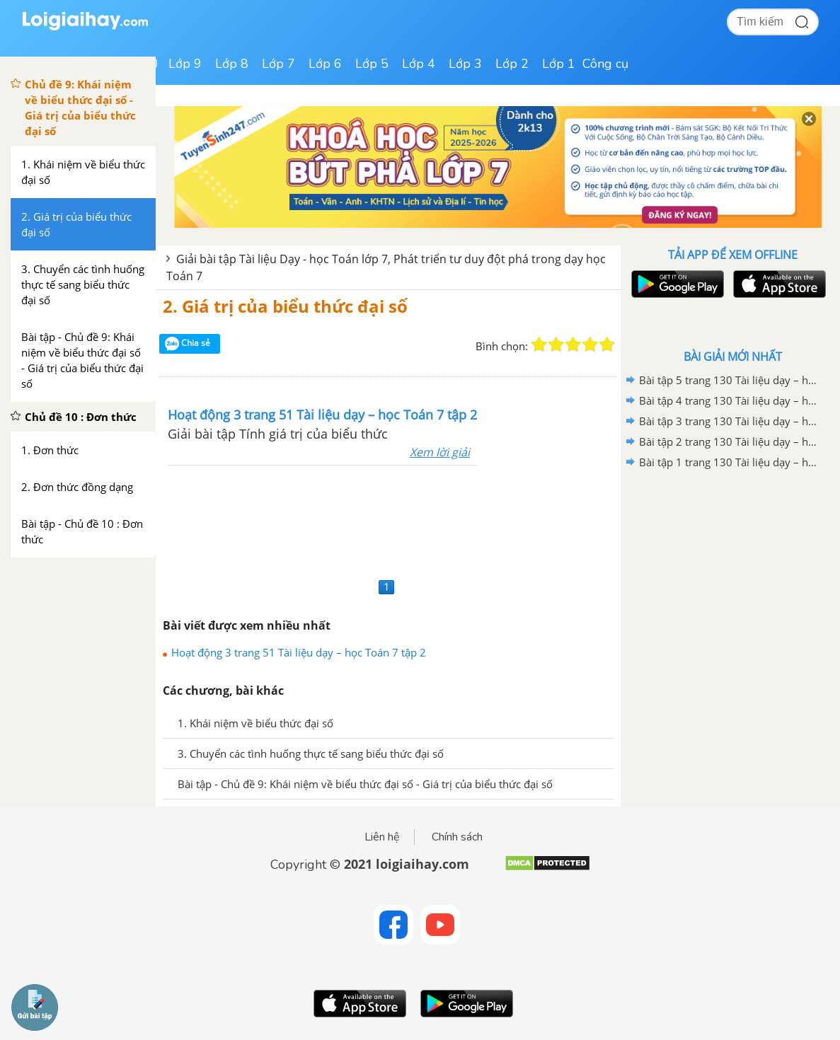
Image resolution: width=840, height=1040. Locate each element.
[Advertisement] (388, 519)
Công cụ (605, 63)
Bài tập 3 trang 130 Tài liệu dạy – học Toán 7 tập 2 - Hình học (730, 421)
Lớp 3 (465, 63)
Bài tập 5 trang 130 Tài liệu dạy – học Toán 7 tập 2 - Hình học (730, 380)
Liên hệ (382, 837)
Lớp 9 (185, 63)
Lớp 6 (325, 63)
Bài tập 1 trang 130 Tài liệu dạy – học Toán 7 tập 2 (730, 462)
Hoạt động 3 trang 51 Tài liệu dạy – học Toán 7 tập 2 (298, 652)
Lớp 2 (512, 63)
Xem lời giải (440, 452)
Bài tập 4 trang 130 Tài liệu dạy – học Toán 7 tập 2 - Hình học (730, 400)
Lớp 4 (418, 63)
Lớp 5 (372, 63)
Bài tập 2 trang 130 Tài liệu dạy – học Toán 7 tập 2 (730, 441)
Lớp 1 (558, 63)
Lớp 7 (278, 63)
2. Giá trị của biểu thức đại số (285, 306)
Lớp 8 (231, 63)
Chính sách (457, 837)
